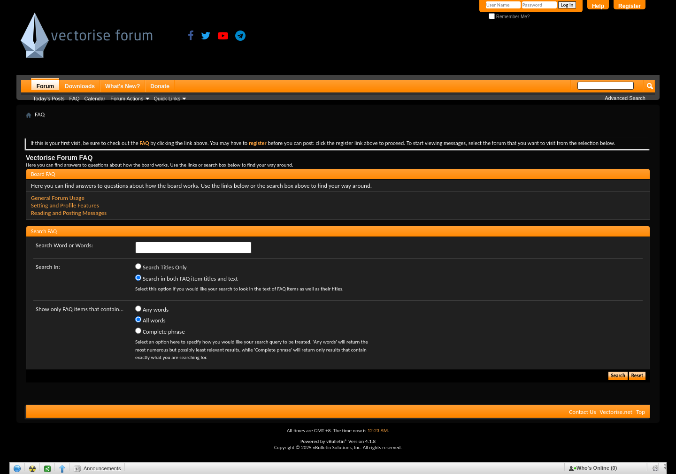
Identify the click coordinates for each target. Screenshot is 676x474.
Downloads (80, 86)
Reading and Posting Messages (69, 212)
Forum (45, 86)
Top (640, 411)
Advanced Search (625, 98)
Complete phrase (160, 331)
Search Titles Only (161, 267)
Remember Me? (509, 16)
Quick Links (167, 98)
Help (598, 6)
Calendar (95, 98)
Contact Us (582, 411)
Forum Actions (126, 98)
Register (629, 6)
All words (150, 320)
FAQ (74, 98)
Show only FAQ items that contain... (79, 309)
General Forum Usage (57, 197)
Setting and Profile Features (65, 205)
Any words (152, 309)
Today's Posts (49, 98)
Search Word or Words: (64, 245)
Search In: (48, 266)
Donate (159, 86)
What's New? (122, 86)
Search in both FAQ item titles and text (186, 278)
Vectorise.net (615, 411)
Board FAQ (43, 174)
